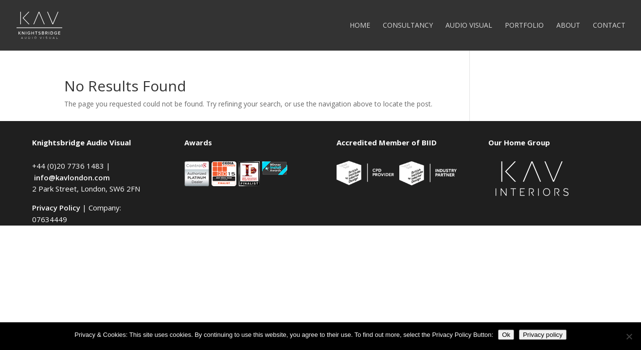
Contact (609, 26)
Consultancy (408, 26)
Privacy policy (542, 334)
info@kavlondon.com (72, 177)
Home (360, 26)
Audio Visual (468, 26)
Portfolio (524, 26)
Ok (506, 334)
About (568, 26)
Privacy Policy (56, 207)
